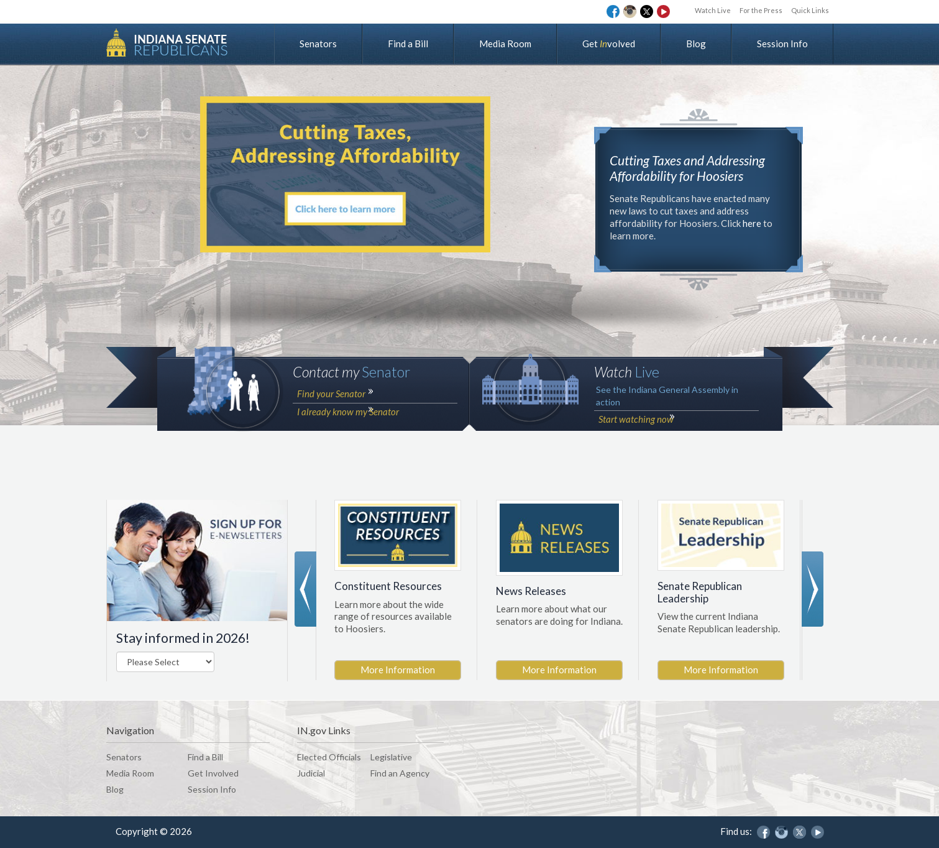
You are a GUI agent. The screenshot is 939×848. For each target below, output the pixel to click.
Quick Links (807, 10)
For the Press (751, 10)
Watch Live (697, 10)
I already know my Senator (347, 440)
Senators (318, 43)
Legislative (391, 757)
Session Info (782, 43)
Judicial (311, 773)
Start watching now (634, 450)
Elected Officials (329, 757)
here (752, 223)
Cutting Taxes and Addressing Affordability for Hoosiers (692, 168)
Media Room (505, 43)
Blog (696, 43)
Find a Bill (408, 43)
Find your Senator (330, 424)
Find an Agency (399, 773)
